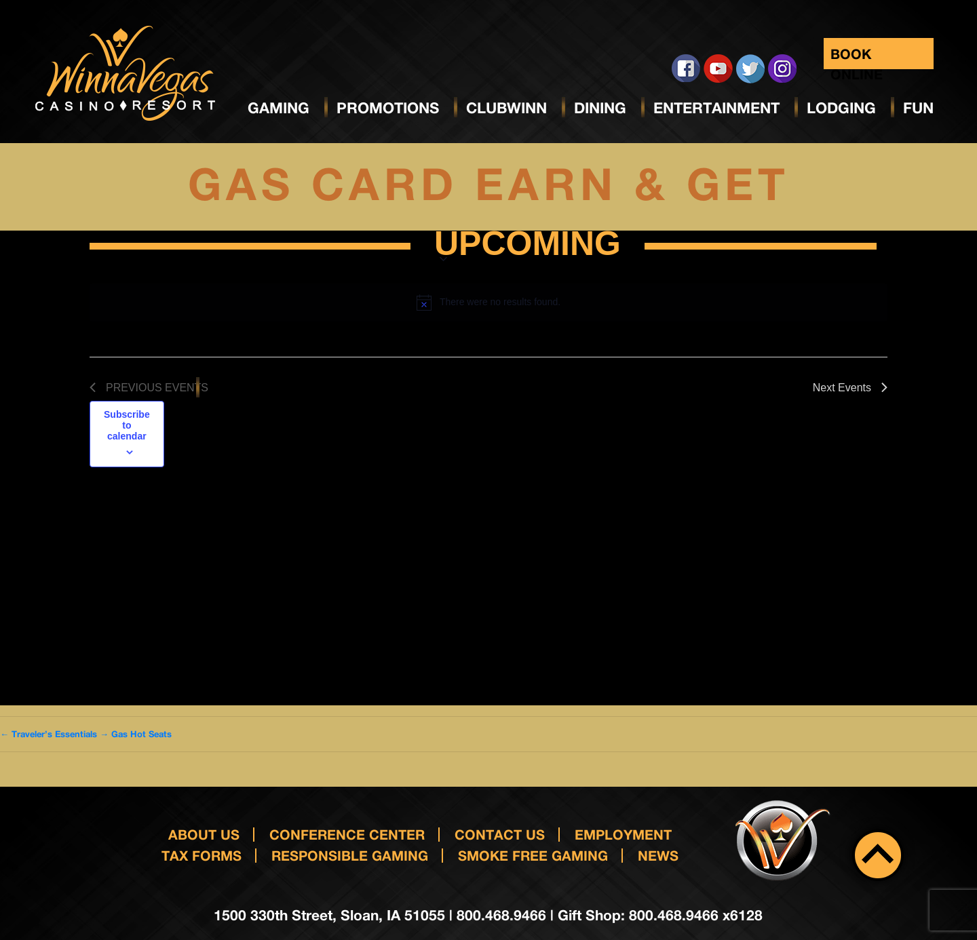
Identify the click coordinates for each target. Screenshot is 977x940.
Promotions (388, 108)
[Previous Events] (149, 388)
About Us (204, 834)
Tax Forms (201, 854)
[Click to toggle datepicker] (527, 246)
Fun (918, 108)
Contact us (500, 834)
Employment (623, 834)
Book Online (856, 57)
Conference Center (347, 834)
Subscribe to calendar (127, 425)
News (658, 854)
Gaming (278, 108)
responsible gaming (349, 854)
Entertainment (716, 108)
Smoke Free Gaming (533, 854)
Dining (600, 108)
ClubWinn (506, 108)
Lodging (841, 108)
